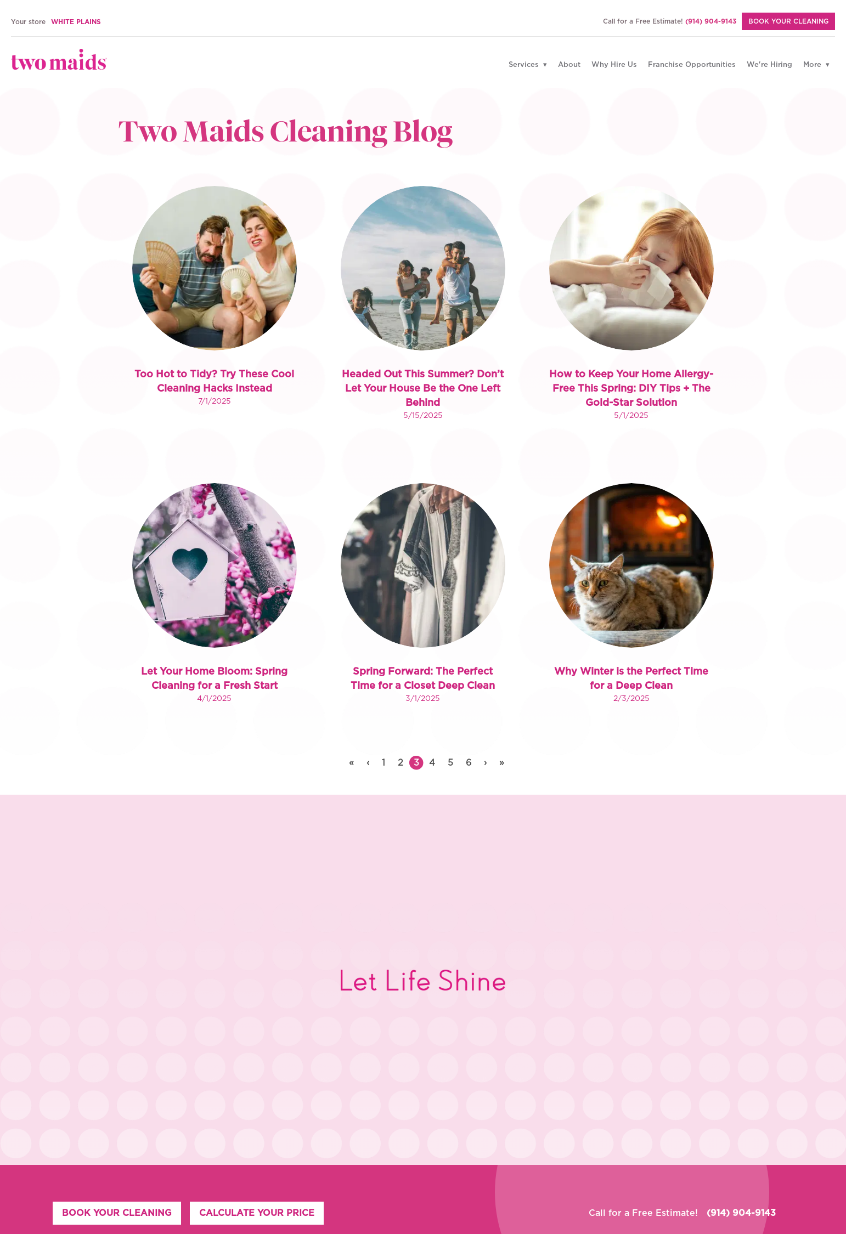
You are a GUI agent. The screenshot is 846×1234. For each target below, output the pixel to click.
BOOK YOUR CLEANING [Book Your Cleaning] (788, 21)
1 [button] (383, 762)
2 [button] (400, 762)
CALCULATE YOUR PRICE (256, 1213)
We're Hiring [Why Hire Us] (769, 65)
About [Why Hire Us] (569, 65)
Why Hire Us (614, 65)
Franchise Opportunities (692, 65)
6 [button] (468, 762)
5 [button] (450, 762)
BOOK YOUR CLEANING (117, 1213)
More (813, 65)
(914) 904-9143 (710, 21)
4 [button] (432, 762)
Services (525, 65)
